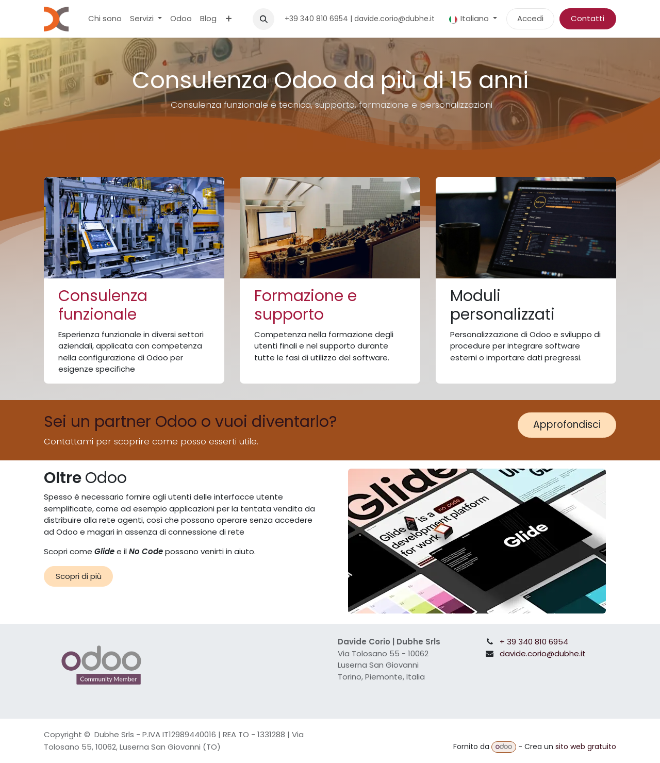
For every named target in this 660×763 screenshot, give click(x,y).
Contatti (587, 18)
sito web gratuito (585, 746)
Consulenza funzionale (102, 305)
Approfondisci (567, 425)
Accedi (530, 18)
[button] (263, 19)
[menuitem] (105, 19)
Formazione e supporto (305, 305)
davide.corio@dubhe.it (543, 653)
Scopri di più (79, 576)
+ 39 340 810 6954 (534, 641)
